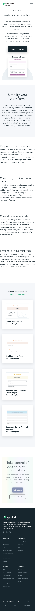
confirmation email (24, 185)
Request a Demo (18, 57)
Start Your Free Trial (17, 49)
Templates (17, 10)
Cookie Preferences (23, 578)
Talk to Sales (17, 493)
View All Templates (17, 295)
